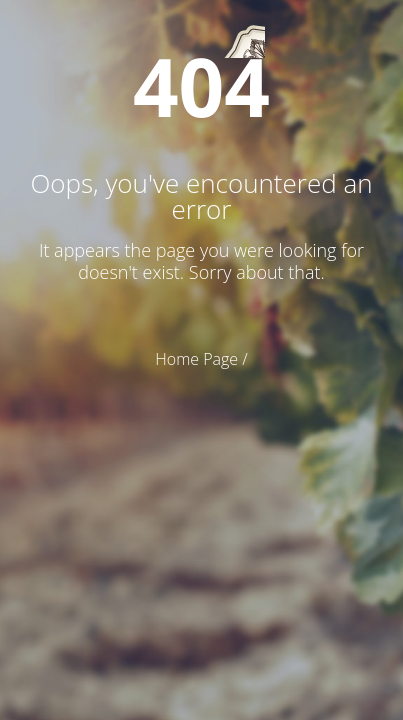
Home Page (196, 359)
